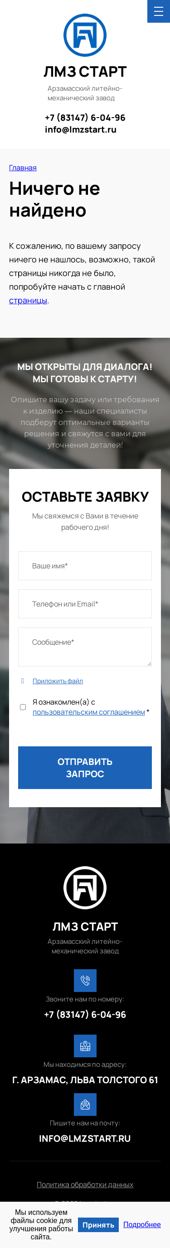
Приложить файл (58, 680)
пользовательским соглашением (89, 712)
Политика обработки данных (85, 1184)
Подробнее (142, 1224)
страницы (28, 300)
